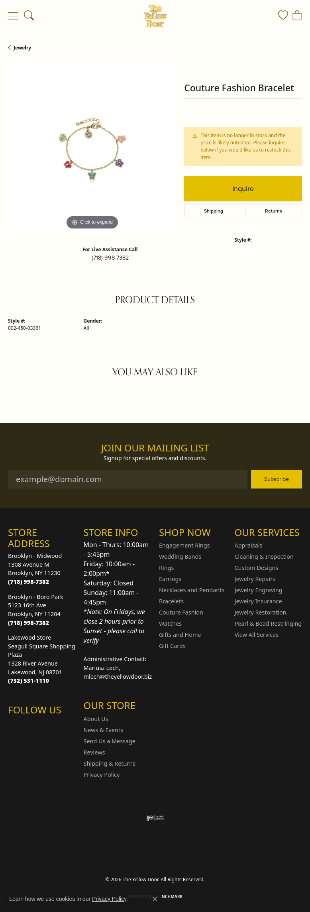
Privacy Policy (102, 774)
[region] (92, 147)
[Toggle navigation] (13, 16)
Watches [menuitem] (170, 623)
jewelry (22, 47)
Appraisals (249, 545)
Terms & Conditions (163, 858)
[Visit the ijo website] (155, 818)
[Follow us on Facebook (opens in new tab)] (35, 726)
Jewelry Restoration (260, 612)
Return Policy (76, 858)
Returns (273, 211)
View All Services (257, 634)
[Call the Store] (28, 581)
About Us (96, 719)
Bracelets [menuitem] (171, 601)
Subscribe (276, 479)
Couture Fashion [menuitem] (181, 612)
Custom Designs (257, 567)
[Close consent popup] (155, 899)
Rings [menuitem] (166, 567)
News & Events (103, 730)
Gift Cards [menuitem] (172, 646)
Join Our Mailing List (155, 448)
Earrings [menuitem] (170, 579)
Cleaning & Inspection (264, 556)
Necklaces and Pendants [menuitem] (191, 590)
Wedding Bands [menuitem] (180, 556)
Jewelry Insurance (258, 601)
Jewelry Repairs (255, 579)
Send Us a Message (109, 741)
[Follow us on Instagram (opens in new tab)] (16, 726)
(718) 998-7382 (110, 257)
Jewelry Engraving (259, 590)
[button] (29, 16)
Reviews (94, 752)
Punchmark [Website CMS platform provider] (169, 896)
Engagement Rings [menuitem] (184, 545)
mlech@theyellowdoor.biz (118, 676)
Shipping (213, 211)
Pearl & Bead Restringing (268, 623)
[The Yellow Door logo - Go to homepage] (155, 16)
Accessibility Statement (222, 858)
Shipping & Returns (110, 763)
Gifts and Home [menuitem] (180, 634)
